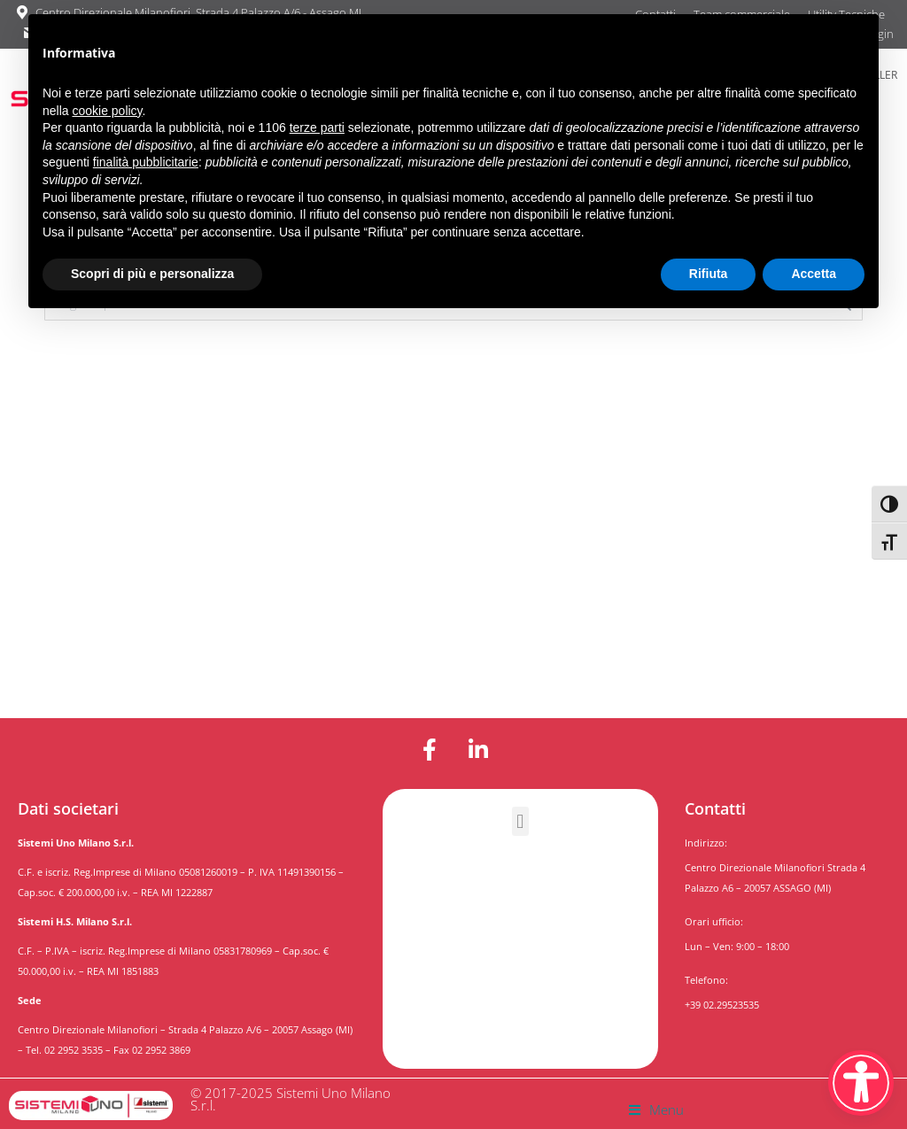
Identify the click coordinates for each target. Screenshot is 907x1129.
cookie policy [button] (107, 111)
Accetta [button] (813, 274)
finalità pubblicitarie (145, 162)
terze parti (317, 127)
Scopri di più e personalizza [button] (152, 274)
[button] (520, 821)
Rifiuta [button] (708, 274)
